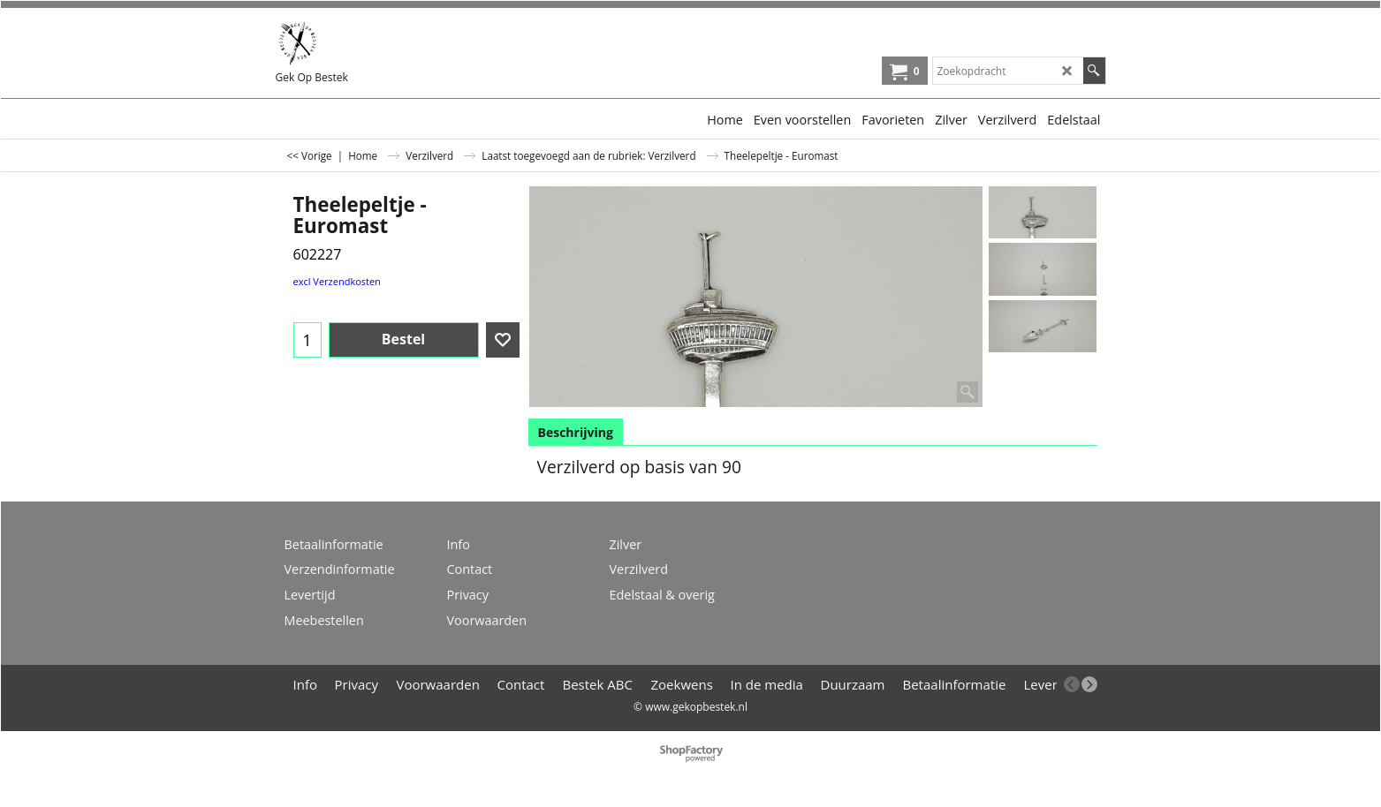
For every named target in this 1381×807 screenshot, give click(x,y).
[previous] (1072, 684)
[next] (1089, 684)
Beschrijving (575, 432)
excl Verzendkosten (337, 281)
